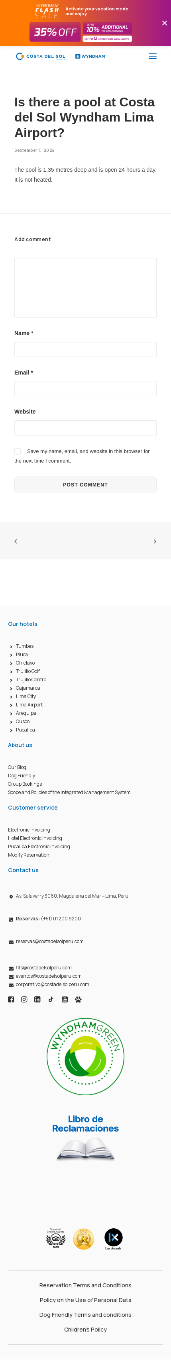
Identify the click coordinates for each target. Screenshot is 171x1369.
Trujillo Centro (31, 679)
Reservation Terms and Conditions (85, 1285)
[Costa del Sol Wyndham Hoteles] (60, 56)
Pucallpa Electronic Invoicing (39, 846)
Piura (22, 654)
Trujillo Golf (28, 671)
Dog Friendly (21, 775)
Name (23, 333)
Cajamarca (28, 687)
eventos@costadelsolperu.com (49, 976)
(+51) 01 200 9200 (48, 918)
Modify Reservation (28, 854)
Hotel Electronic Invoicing (35, 838)
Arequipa (26, 713)
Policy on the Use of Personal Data (86, 1300)
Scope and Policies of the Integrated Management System (69, 792)
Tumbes (24, 646)
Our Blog (17, 767)
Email (23, 372)
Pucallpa (25, 729)
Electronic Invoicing (29, 829)
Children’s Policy (85, 1329)
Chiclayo (25, 662)
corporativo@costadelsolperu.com (52, 984)
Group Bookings (25, 784)
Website (24, 411)
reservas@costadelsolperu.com (50, 941)
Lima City (26, 696)
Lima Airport (29, 704)
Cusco (22, 721)
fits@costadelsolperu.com (44, 967)
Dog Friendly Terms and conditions (85, 1314)
